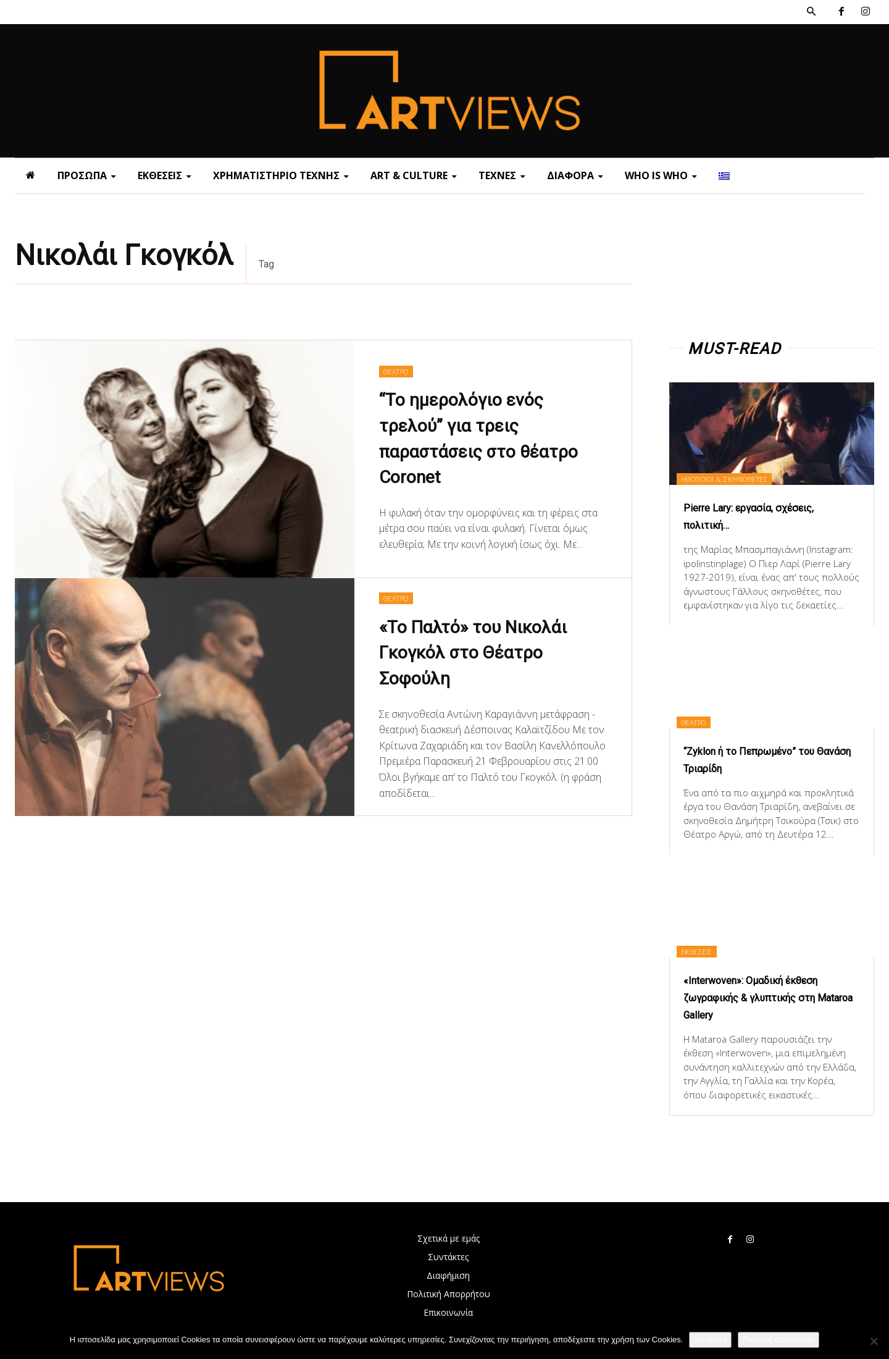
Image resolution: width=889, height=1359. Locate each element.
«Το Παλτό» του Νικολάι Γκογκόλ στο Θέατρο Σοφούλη (485, 653)
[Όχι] (873, 1341)
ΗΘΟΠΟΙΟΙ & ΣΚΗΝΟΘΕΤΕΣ (740, 478)
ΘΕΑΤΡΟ (399, 369)
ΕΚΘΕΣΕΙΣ (706, 950)
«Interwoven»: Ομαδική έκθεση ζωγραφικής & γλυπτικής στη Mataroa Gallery (768, 997)
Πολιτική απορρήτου (778, 1339)
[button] (811, 11)
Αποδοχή (710, 1339)
